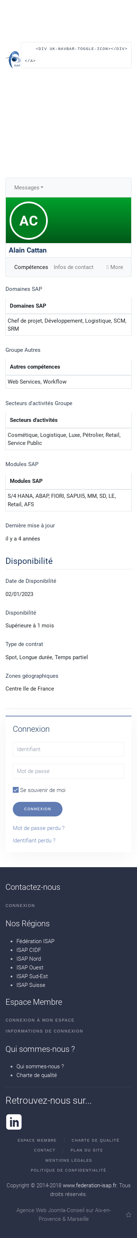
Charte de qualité (36, 1075)
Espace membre (37, 1140)
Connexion (37, 809)
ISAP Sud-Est (32, 976)
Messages (26, 187)
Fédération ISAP (35, 941)
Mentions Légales (68, 1160)
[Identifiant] (68, 749)
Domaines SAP (23, 289)
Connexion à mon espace (40, 1020)
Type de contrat (24, 644)
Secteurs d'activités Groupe (38, 403)
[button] (76, 59)
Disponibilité (20, 613)
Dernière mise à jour (30, 525)
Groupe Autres (23, 350)
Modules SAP (21, 464)
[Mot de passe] (68, 771)
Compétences (31, 267)
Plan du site (87, 1150)
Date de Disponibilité (30, 581)
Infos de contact (74, 267)
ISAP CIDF (28, 950)
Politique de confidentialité (68, 1170)
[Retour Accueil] (13, 59)
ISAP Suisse (30, 985)
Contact (45, 1150)
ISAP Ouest (29, 967)
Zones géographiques (31, 676)
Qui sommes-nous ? (40, 1066)
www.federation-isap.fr (89, 1185)
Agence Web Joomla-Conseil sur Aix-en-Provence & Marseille (74, 1214)
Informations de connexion (44, 1031)
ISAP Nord (28, 959)
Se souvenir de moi (39, 790)
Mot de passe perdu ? (39, 828)
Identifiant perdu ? (34, 840)
